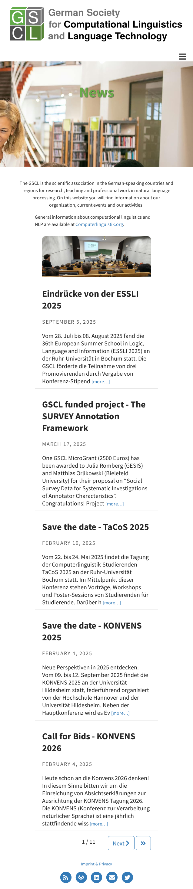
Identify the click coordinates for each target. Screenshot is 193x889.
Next (121, 843)
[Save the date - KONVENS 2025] (120, 712)
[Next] (143, 843)
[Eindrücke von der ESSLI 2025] (96, 256)
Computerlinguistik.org (99, 224)
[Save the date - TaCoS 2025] (112, 602)
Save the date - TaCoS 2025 (95, 526)
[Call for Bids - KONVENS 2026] (99, 823)
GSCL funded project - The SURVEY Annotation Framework (94, 415)
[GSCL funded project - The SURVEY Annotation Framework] (114, 503)
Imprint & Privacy (96, 864)
